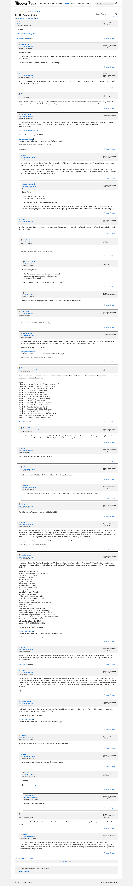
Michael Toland (21, 38)
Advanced (115, 16)
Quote (113, 38)
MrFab (23, 94)
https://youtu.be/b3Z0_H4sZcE (27, 34)
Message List (20, 18)
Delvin (23, 448)
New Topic (30, 18)
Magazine (59, 3)
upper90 (23, 736)
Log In (25, 12)
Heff (22, 368)
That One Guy (27, 240)
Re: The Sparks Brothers (26, 46)
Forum (66, 3)
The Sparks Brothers (23, 24)
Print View (38, 18)
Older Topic (30, 858)
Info (46, 376)
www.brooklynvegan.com (32, 785)
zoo (20, 22)
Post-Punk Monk (26, 114)
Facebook (115, 882)
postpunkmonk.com (26, 139)
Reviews (51, 3)
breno (24, 155)
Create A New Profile (35, 12)
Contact (81, 3)
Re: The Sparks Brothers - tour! (28, 370)
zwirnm (23, 219)
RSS (71, 861)
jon (28, 38)
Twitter (117, 882)
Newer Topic (20, 858)
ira (21, 73)
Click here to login (23, 871)
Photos (73, 3)
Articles (43, 3)
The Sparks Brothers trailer (28, 131)
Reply (107, 38)
